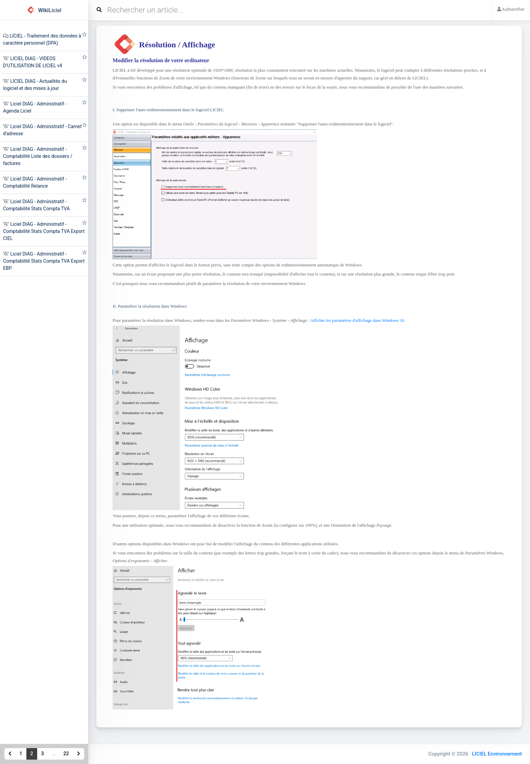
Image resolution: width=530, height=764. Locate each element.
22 (66, 753)
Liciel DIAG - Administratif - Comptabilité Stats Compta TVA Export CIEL (44, 231)
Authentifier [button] (511, 9)
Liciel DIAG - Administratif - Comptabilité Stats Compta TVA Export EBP (44, 261)
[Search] (292, 10)
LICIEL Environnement (497, 754)
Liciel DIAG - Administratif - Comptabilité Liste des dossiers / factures (37, 156)
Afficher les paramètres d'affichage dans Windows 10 (357, 320)
